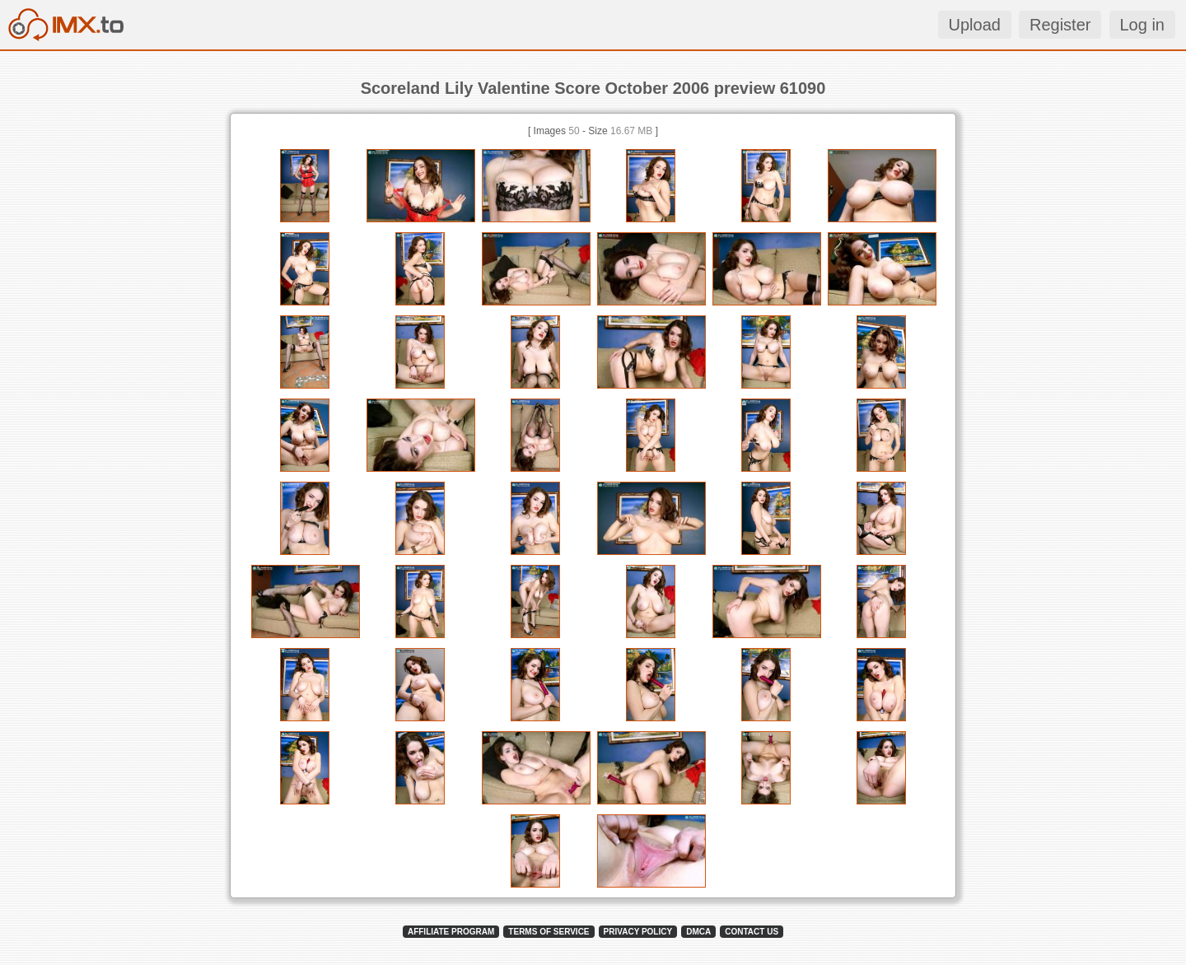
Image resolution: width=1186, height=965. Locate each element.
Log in (1142, 25)
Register (1060, 25)
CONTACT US (751, 931)
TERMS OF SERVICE (548, 931)
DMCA (698, 931)
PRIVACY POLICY (638, 931)
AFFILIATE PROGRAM (451, 931)
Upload (975, 25)
